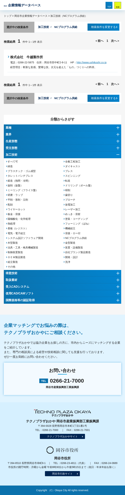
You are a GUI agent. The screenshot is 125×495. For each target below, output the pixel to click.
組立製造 (13, 261)
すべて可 (13, 161)
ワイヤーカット (16, 209)
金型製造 (70, 242)
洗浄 (67, 261)
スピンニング (72, 175)
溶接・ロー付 (72, 233)
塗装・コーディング (76, 218)
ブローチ (70, 199)
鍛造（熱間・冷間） (19, 180)
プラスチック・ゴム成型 (22, 171)
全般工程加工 (72, 161)
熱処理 (11, 223)
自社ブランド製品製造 (78, 252)
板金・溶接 (14, 214)
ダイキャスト (72, 166)
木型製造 (13, 242)
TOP (109, 7)
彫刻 (10, 204)
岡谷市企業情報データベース (30, 15)
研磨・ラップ (15, 194)
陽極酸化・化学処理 (19, 218)
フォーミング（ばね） (78, 223)
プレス (69, 171)
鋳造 (10, 166)
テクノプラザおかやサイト (62, 436)
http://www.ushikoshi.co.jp (92, 62)
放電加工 (70, 204)
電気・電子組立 (16, 233)
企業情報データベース (22, 5)
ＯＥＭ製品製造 (16, 257)
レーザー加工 (72, 209)
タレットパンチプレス (20, 175)
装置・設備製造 (74, 247)
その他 (11, 266)
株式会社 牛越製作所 (26, 57)
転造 (67, 180)
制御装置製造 (15, 252)
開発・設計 (71, 257)
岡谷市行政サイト (62, 473)
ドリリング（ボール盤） (79, 185)
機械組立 (70, 228)
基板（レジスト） (18, 228)
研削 (67, 190)
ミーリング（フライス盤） (23, 190)
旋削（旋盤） (15, 185)
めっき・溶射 (72, 214)
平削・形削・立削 (18, 199)
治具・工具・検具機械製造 (23, 247)
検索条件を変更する (103, 27)
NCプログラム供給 (76, 238)
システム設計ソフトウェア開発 (25, 238)
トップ (7, 15)
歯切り (69, 194)
